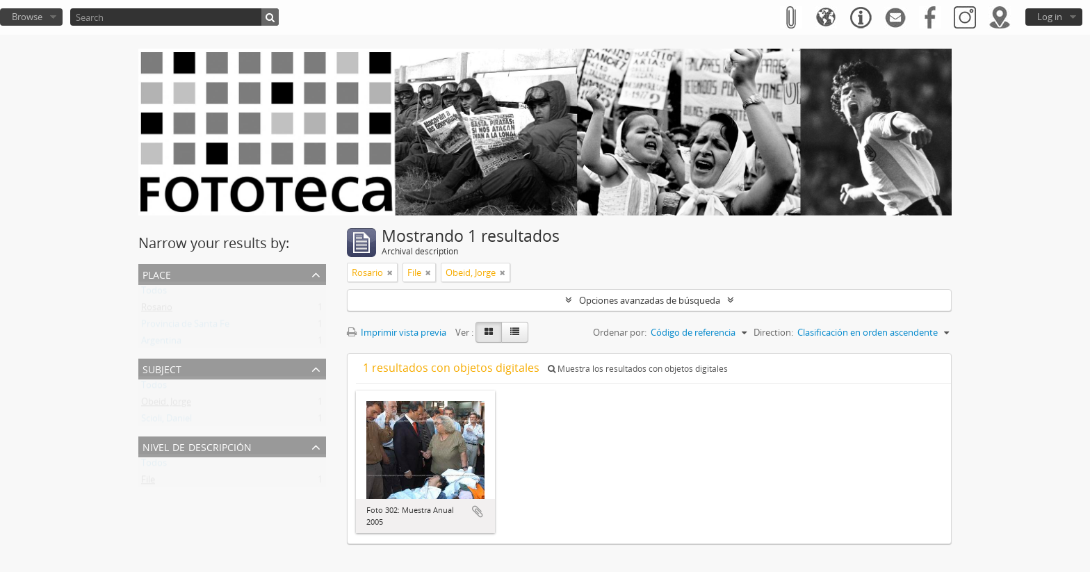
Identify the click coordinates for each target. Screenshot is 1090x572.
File (148, 482)
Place (157, 273)
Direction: (773, 332)
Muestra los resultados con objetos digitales (638, 369)
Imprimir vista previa (396, 332)
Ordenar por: (619, 332)
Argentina (161, 343)
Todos (154, 293)
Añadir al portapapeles (478, 511)
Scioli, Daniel (166, 421)
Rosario (156, 310)
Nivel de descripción (197, 445)
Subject (162, 368)
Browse (27, 16)
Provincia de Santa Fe (185, 326)
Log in (1049, 16)
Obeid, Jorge (166, 404)
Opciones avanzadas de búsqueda (649, 300)
